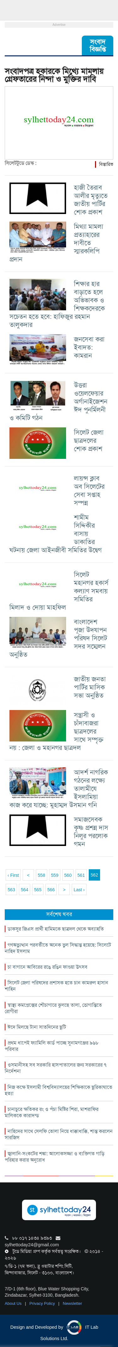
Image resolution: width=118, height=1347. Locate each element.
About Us (14, 1303)
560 (67, 875)
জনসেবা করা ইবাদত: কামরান (89, 347)
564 (24, 889)
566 (50, 889)
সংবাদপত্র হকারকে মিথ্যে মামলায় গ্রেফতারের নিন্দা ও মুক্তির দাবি (54, 75)
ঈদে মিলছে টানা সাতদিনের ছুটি (37, 1027)
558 (41, 875)
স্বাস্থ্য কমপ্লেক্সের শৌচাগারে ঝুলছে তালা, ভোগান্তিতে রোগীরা (53, 1008)
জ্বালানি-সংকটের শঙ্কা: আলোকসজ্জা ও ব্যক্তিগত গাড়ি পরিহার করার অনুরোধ (54, 1156)
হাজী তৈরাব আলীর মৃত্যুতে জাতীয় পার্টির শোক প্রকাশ (91, 199)
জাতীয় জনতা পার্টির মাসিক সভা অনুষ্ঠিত (90, 687)
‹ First (13, 875)
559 (54, 875)
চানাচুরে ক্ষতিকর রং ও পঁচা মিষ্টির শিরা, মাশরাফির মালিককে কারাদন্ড (51, 1112)
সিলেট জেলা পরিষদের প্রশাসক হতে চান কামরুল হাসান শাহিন (56, 985)
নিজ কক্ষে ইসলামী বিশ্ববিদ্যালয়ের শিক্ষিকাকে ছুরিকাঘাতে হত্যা (58, 1090)
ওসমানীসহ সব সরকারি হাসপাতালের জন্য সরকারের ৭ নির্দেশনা (55, 1068)
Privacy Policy (43, 1303)
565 (37, 889)
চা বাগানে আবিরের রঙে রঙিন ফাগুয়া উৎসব (47, 967)
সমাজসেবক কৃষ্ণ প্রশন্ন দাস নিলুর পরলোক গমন (91, 831)
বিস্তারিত (106, 164)
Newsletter (72, 1303)
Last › (79, 889)
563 (11, 889)
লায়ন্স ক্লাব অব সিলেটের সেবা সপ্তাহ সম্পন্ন (89, 490)
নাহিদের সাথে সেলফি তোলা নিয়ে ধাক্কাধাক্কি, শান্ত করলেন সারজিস (59, 1134)
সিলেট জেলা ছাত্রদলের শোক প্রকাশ (89, 440)
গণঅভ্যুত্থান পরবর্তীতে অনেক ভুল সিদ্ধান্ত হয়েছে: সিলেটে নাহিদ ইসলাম (58, 948)
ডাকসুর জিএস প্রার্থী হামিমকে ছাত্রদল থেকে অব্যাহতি (56, 929)
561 (81, 875)
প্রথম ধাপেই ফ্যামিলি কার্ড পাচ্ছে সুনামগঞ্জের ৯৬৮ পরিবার (52, 1046)
